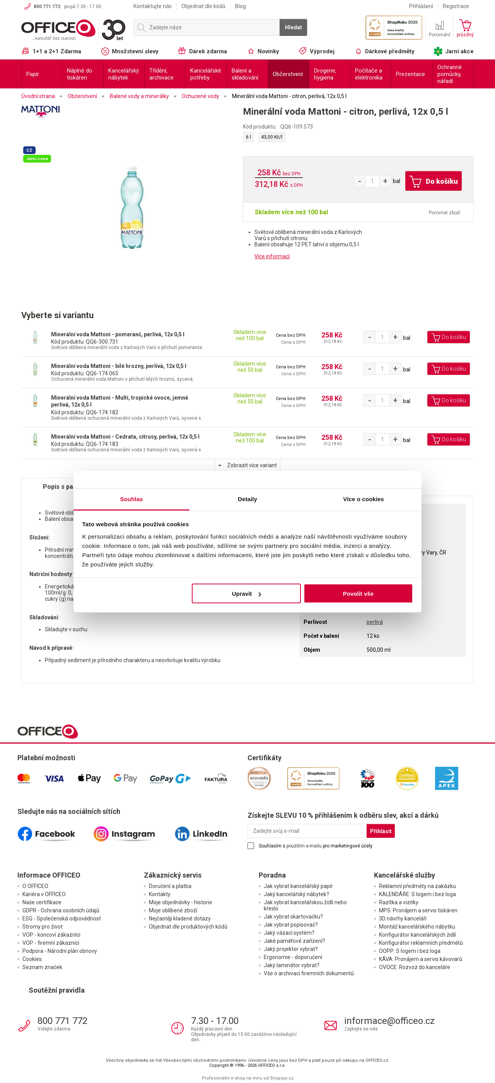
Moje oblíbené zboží (173, 910)
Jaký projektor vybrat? (291, 949)
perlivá (375, 622)
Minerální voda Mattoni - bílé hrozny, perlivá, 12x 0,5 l (118, 366)
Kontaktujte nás (152, 6)
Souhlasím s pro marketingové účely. (316, 846)
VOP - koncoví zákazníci (51, 935)
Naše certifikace (41, 902)
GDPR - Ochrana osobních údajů (60, 910)
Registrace (456, 6)
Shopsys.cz (282, 1078)
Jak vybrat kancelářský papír (298, 886)
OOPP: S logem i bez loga (409, 951)
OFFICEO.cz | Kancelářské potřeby (73, 30)
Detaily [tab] (247, 498)
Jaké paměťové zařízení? (294, 941)
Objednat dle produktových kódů (188, 927)
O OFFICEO (35, 886)
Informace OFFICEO (48, 875)
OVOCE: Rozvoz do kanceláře (414, 967)
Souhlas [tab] (131, 498)
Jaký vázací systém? (289, 933)
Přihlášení (421, 6)
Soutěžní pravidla (57, 990)
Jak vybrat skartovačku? (293, 917)
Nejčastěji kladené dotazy (180, 918)
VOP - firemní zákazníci (50, 943)
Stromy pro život (42, 927)
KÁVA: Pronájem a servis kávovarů (420, 959)
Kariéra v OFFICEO (44, 894)
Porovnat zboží (444, 212)
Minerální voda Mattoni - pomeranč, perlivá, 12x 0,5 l (117, 334)
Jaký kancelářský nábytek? (296, 894)
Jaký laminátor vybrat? (291, 965)
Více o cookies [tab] (363, 498)
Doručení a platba (170, 886)
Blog (240, 6)
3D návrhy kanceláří (403, 918)
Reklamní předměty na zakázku (417, 886)
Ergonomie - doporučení (293, 957)
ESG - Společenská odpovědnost (61, 918)
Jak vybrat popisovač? (291, 925)
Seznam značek (42, 967)
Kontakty (160, 894)
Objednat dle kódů (203, 6)
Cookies (32, 959)
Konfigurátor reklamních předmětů (421, 943)
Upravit (246, 593)
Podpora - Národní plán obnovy (59, 951)
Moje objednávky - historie (180, 902)
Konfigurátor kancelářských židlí (417, 935)
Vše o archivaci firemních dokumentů (309, 973)
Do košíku (433, 182)
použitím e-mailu (304, 846)
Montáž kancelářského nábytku (417, 927)
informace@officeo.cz (389, 1020)
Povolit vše (358, 593)
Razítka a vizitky (398, 902)
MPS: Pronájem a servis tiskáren (418, 910)
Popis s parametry (70, 486)
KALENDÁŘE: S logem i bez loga (417, 894)
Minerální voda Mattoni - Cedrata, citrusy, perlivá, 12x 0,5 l (125, 437)
